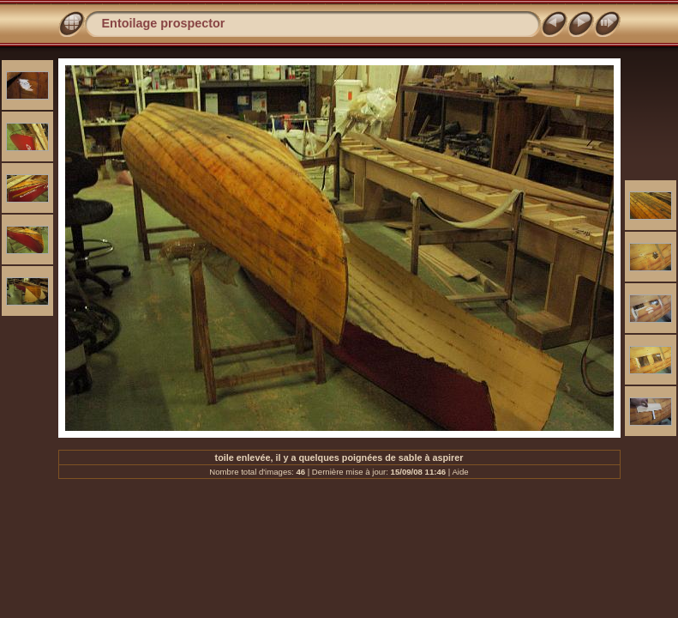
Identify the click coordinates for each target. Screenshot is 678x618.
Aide (460, 471)
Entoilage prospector (163, 23)
